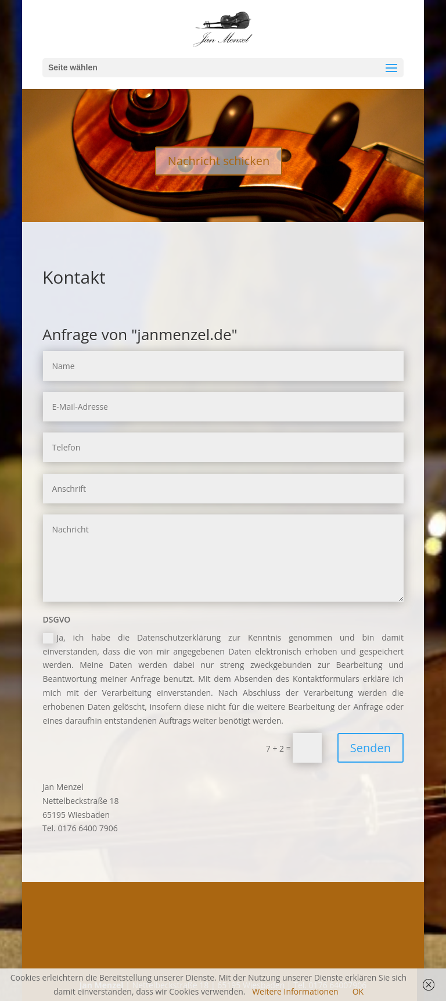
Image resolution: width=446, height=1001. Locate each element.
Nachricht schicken (218, 161)
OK (358, 991)
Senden (370, 748)
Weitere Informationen (295, 991)
